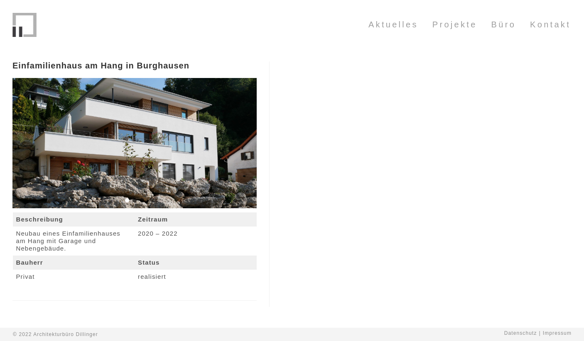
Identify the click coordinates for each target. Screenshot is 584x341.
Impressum (557, 333)
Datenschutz (520, 333)
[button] (127, 200)
